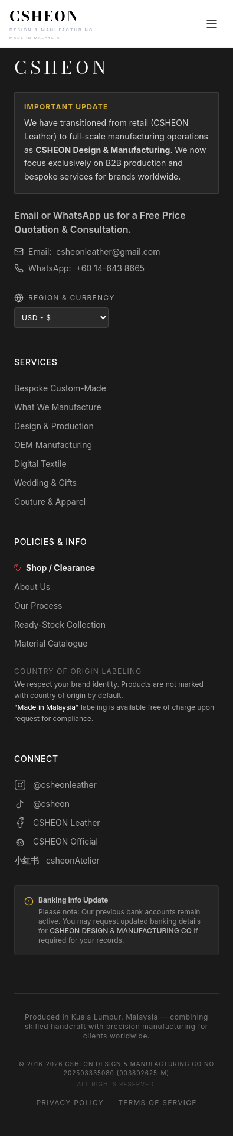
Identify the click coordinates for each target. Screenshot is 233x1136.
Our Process (38, 606)
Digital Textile (40, 464)
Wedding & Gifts (45, 483)
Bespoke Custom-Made (60, 388)
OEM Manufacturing (53, 445)
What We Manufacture (57, 407)
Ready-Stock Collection (60, 624)
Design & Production (54, 426)
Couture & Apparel (50, 501)
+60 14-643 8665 (110, 268)
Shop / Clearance (54, 568)
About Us (32, 587)
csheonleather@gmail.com (108, 251)
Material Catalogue (51, 643)
